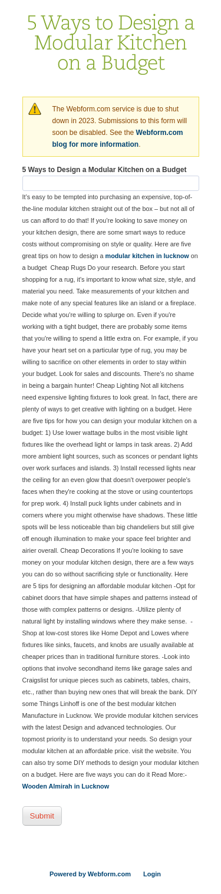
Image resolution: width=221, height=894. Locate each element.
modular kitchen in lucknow (147, 255)
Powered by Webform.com (90, 873)
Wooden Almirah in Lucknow (66, 786)
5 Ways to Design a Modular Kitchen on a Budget (104, 170)
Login (152, 873)
